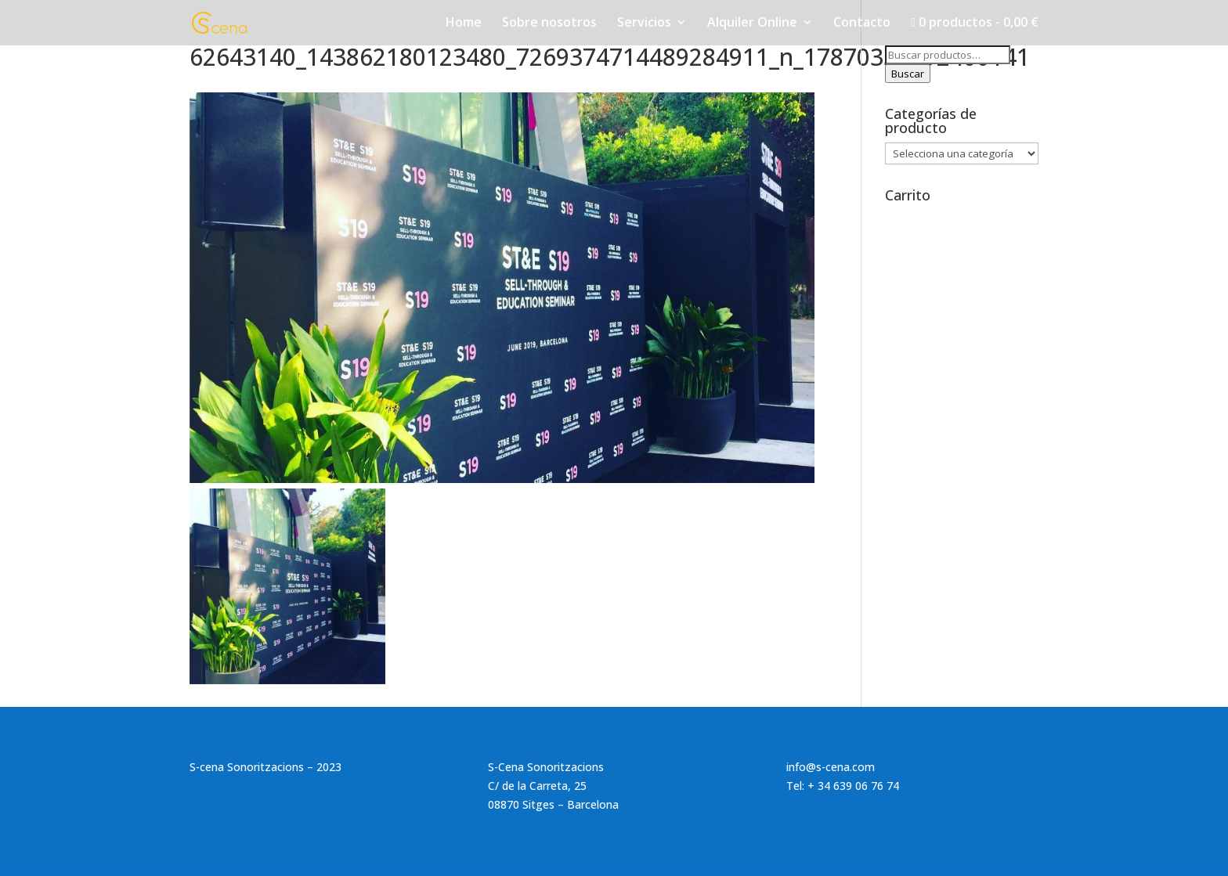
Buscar (907, 74)
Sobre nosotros (549, 23)
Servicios (644, 23)
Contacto (861, 23)
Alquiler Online (752, 23)
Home (464, 23)
